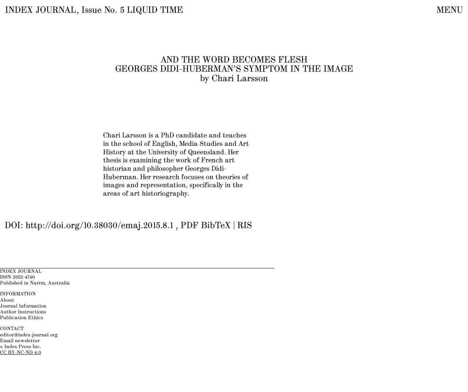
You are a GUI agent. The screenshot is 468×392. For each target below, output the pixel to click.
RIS (244, 226)
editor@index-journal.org (29, 335)
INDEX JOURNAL (40, 10)
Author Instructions (23, 311)
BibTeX (216, 226)
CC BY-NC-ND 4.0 (20, 352)
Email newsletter (20, 340)
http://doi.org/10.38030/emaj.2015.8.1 (99, 226)
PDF (190, 226)
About (7, 300)
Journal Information (23, 306)
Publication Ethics (21, 317)
